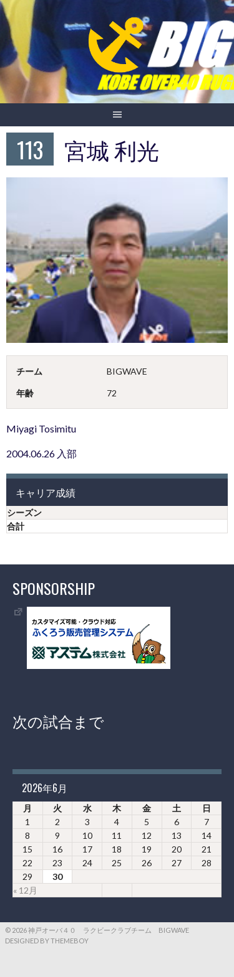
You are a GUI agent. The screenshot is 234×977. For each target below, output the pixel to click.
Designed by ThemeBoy (47, 941)
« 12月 (25, 890)
